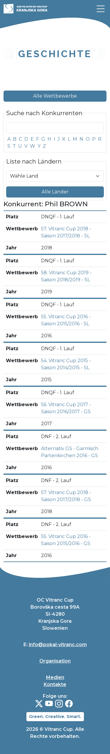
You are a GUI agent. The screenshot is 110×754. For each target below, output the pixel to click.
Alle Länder (55, 192)
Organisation (55, 661)
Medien (55, 677)
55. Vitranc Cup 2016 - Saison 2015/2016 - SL (66, 320)
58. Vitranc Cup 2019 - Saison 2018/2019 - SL (66, 276)
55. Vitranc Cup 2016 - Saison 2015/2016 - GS (66, 540)
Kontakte (55, 684)
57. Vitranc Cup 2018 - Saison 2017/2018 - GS (66, 496)
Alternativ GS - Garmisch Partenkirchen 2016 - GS (69, 452)
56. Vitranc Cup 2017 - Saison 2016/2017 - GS (66, 408)
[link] (100, 9)
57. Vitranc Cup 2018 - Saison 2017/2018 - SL (66, 232)
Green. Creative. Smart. (55, 716)
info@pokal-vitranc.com (58, 644)
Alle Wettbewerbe (55, 96)
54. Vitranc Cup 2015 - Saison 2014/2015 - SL (66, 364)
